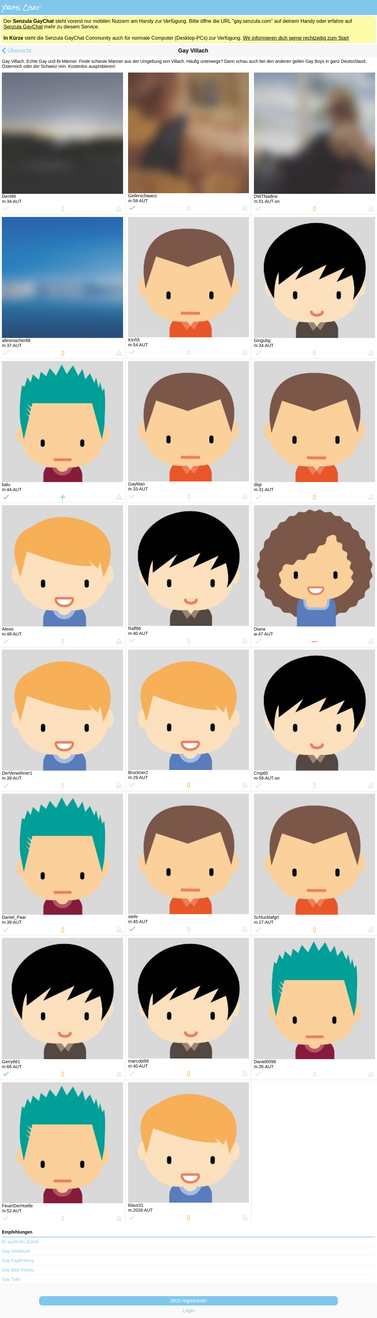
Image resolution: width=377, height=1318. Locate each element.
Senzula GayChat (23, 26)
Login (188, 1310)
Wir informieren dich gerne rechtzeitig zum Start (296, 38)
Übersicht (15, 51)
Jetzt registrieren (188, 1300)
